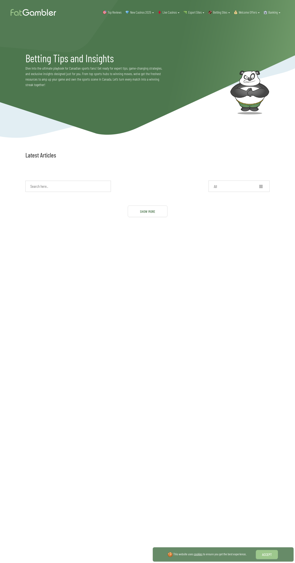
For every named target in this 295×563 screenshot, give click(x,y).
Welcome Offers (249, 12)
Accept (267, 554)
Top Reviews (114, 12)
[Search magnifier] (106, 185)
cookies (198, 554)
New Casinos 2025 (142, 12)
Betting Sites (221, 12)
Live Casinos (171, 12)
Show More (147, 211)
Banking (274, 12)
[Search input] (66, 186)
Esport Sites (196, 12)
